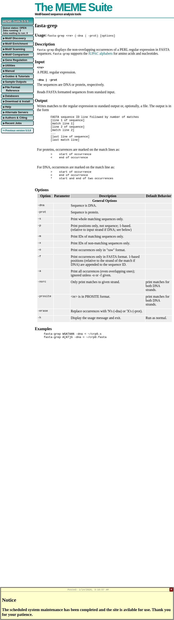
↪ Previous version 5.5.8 (17, 130)
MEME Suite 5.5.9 (15, 21)
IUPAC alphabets (101, 53)
